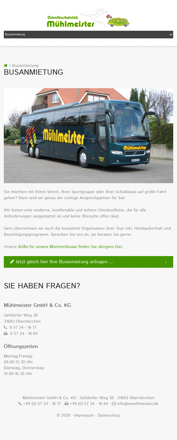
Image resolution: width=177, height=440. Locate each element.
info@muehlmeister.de (137, 404)
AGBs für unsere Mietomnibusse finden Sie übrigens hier (70, 247)
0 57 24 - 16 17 (20, 328)
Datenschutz (109, 415)
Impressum (84, 415)
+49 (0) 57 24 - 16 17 (41, 404)
